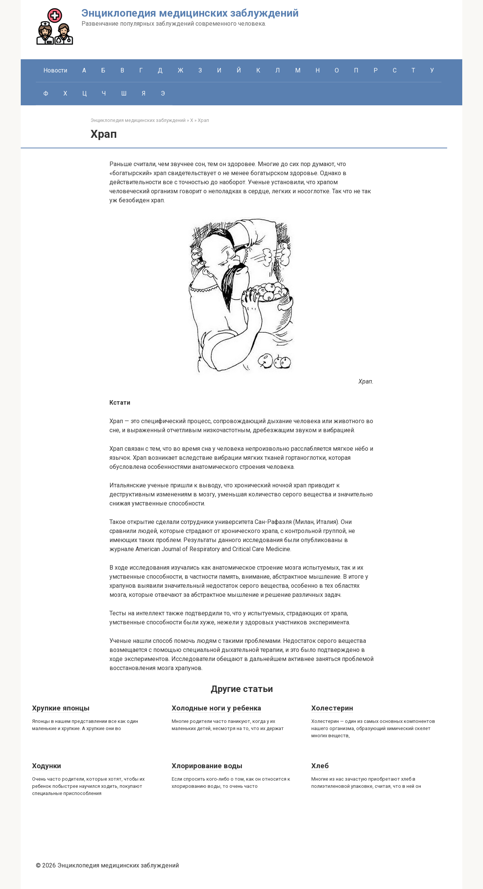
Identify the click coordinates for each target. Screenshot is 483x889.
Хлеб (320, 765)
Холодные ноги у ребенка (216, 708)
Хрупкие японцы (60, 708)
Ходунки (46, 765)
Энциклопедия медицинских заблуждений (190, 13)
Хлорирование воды (207, 765)
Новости (55, 70)
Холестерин (332, 708)
